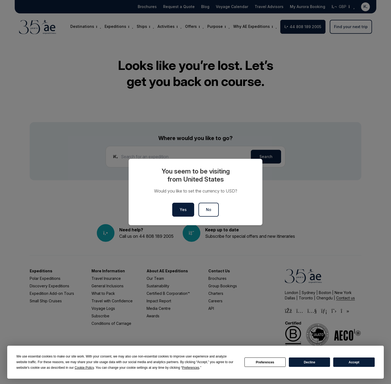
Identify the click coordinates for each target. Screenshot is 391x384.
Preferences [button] (190, 368)
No (208, 209)
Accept (354, 362)
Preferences (265, 362)
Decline (309, 362)
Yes (183, 209)
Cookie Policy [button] (84, 368)
